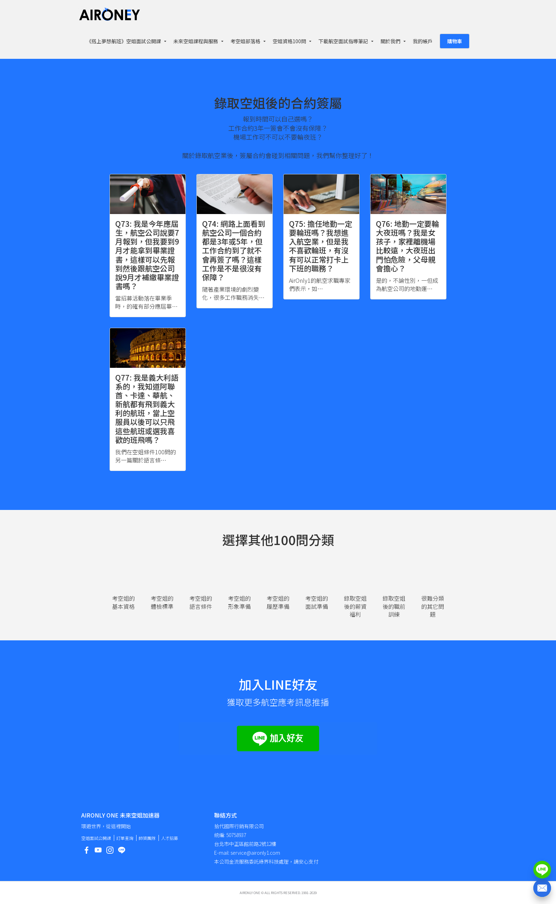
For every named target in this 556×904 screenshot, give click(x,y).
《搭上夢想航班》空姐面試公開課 (124, 41)
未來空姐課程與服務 (195, 41)
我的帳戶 (423, 41)
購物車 (454, 41)
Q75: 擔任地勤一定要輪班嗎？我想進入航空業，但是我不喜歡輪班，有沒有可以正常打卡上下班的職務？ (320, 246)
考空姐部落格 (245, 41)
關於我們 (390, 41)
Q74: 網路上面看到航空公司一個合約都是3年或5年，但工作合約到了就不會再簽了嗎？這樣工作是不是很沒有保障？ (233, 250)
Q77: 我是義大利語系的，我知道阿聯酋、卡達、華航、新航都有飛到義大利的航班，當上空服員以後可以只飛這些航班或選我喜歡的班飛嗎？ (146, 408)
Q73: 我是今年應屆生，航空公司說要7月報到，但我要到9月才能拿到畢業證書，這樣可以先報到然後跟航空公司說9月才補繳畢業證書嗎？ (147, 254)
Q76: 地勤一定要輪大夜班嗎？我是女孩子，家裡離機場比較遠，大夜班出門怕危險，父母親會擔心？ (407, 246)
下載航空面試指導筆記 (343, 41)
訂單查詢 (124, 838)
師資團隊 (147, 838)
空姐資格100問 (289, 41)
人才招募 (169, 838)
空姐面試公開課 (96, 838)
